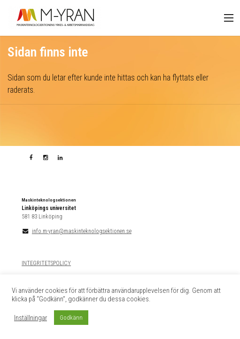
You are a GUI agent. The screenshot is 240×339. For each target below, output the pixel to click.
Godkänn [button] (71, 317)
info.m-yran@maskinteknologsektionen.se (82, 231)
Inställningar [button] (30, 318)
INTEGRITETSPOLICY (46, 263)
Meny (228, 18)
